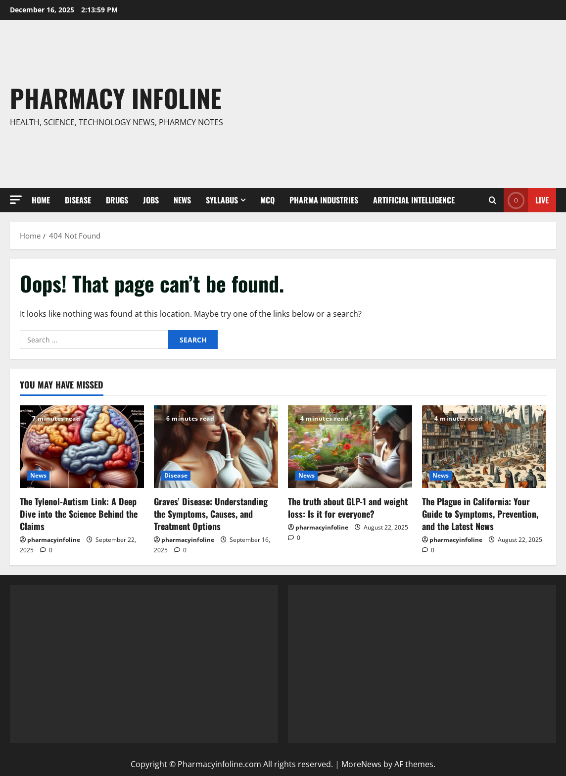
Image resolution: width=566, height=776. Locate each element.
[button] (16, 199)
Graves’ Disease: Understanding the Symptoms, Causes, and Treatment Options (211, 514)
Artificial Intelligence (414, 200)
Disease (78, 200)
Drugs (117, 200)
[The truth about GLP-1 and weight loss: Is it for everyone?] (350, 446)
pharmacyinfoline (53, 539)
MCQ (267, 200)
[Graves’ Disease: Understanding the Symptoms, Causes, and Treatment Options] (216, 446)
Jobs (151, 200)
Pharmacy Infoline (115, 97)
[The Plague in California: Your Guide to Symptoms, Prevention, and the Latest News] (484, 446)
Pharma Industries (323, 200)
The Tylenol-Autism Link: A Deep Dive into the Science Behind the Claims (79, 514)
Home (41, 200)
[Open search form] (492, 200)
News (182, 200)
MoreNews (361, 764)
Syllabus (222, 200)
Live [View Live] (526, 200)
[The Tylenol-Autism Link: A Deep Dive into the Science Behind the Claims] (82, 446)
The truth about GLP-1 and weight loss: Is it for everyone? (348, 507)
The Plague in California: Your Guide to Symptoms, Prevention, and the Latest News (480, 514)
